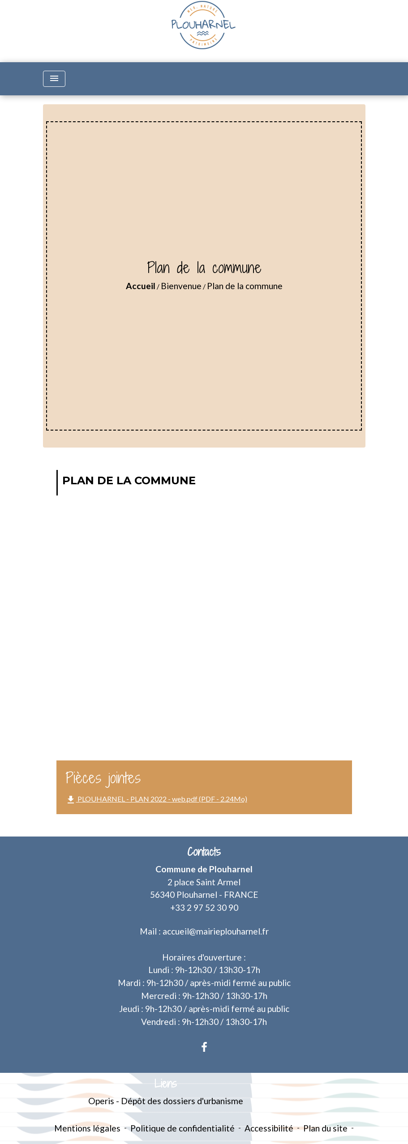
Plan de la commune (245, 286)
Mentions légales (87, 1128)
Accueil (140, 286)
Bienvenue (181, 286)
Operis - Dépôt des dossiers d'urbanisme (165, 1101)
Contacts (204, 851)
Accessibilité (269, 1128)
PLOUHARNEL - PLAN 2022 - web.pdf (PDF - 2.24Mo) (156, 799)
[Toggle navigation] (54, 79)
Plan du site (325, 1128)
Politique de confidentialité (182, 1128)
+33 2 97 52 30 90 (204, 907)
